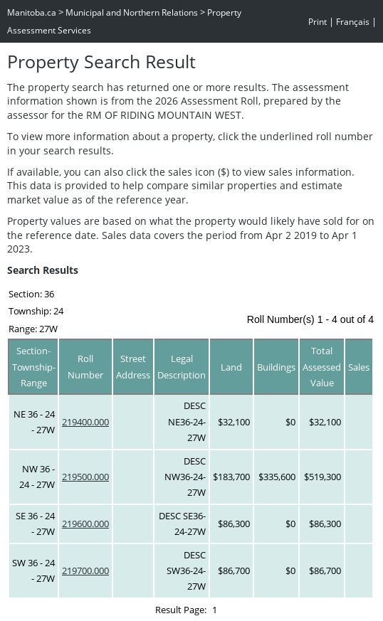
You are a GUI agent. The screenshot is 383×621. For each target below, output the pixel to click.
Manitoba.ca (31, 12)
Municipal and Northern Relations (131, 12)
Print (317, 21)
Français (352, 21)
